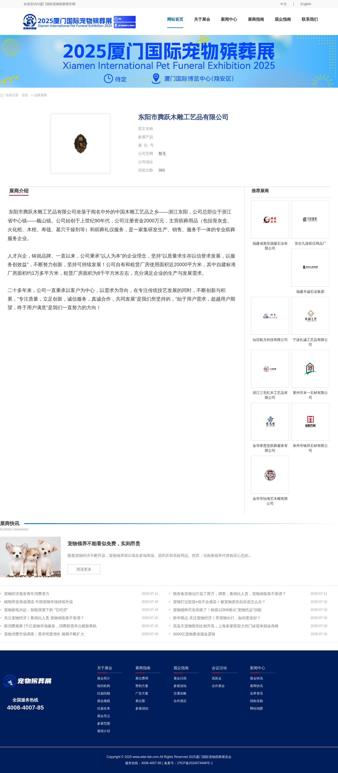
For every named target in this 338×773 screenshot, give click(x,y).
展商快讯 (256, 686)
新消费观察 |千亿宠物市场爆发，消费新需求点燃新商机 (50, 626)
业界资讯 (256, 693)
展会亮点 (103, 716)
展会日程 (180, 678)
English (306, 4)
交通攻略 (180, 693)
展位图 (140, 701)
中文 (283, 4)
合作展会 (218, 686)
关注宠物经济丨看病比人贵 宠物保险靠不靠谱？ (44, 618)
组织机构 (103, 686)
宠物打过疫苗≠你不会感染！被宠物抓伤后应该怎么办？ (219, 602)
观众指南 (283, 19)
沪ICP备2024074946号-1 (195, 763)
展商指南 (256, 19)
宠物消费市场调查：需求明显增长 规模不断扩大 (44, 634)
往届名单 (103, 708)
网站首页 (175, 19)
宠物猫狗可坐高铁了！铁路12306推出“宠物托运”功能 (217, 610)
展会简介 (103, 678)
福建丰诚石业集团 (310, 292)
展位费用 (141, 678)
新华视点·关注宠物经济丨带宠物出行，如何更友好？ (217, 618)
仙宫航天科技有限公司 (270, 340)
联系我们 (310, 19)
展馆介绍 (103, 731)
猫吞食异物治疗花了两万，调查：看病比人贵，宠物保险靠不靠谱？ (229, 594)
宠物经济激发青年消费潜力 (26, 594)
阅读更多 (83, 569)
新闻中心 (229, 19)
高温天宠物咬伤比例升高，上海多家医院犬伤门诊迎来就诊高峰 (226, 626)
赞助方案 (141, 686)
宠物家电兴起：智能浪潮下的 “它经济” (36, 610)
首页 (25, 95)
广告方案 (141, 693)
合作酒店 (180, 701)
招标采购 (256, 701)
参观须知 (180, 686)
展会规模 (103, 701)
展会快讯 (256, 678)
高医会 (216, 678)
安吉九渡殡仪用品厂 (310, 243)
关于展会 (202, 19)
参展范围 (103, 723)
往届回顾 (103, 693)
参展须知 (141, 708)
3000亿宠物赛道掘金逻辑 (194, 634)
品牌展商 (40, 95)
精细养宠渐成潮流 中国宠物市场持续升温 (38, 602)
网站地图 (256, 708)
